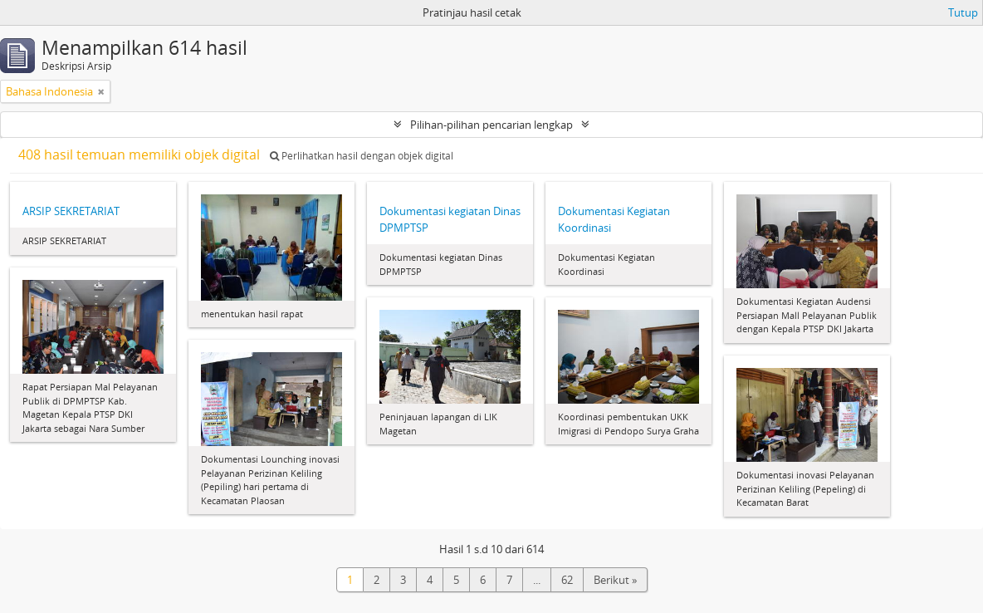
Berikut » (615, 579)
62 (567, 579)
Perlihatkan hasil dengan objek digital (361, 156)
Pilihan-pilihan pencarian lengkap (491, 124)
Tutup (963, 12)
